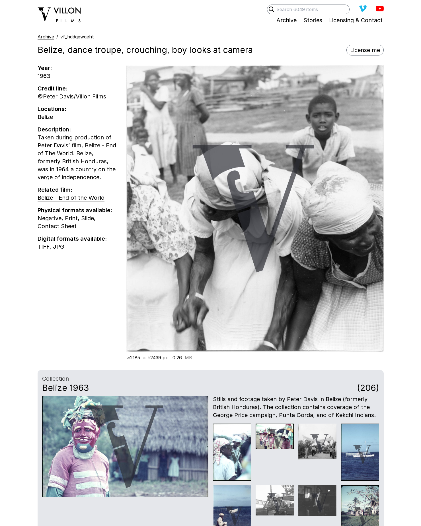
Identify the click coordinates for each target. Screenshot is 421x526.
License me (365, 50)
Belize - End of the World (71, 197)
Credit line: (52, 88)
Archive (46, 37)
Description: (54, 129)
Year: (45, 68)
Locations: (52, 109)
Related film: (55, 189)
